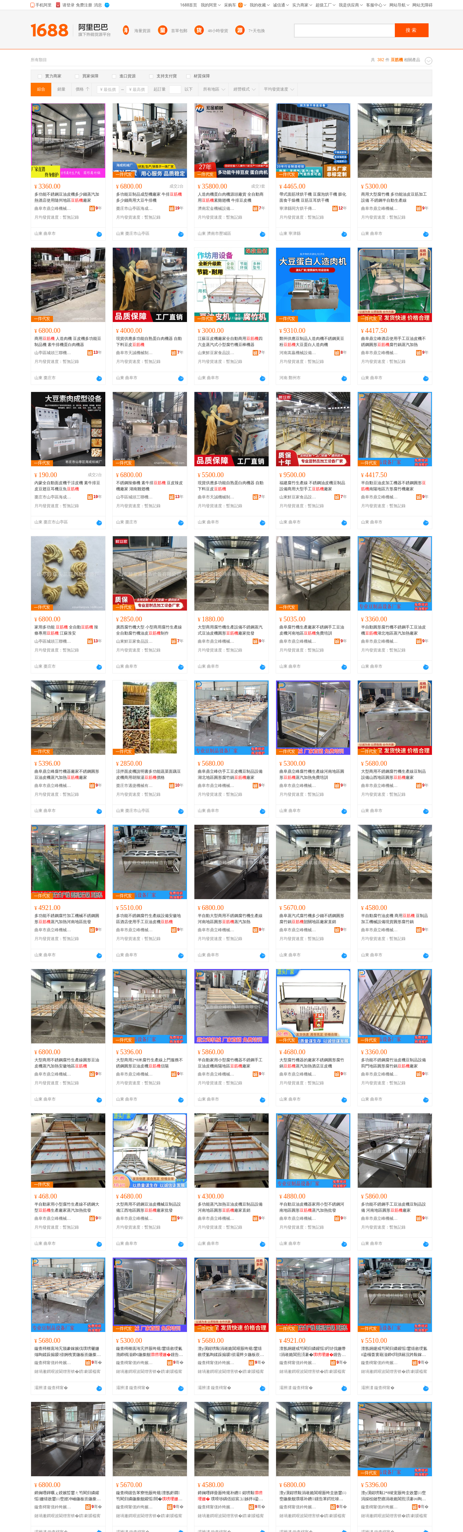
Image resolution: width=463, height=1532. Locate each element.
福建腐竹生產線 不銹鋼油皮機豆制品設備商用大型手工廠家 (312, 485)
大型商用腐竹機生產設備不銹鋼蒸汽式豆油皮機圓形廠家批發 (230, 630)
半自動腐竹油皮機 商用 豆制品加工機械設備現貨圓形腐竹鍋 (394, 918)
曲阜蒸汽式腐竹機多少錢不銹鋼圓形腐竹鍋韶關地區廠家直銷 (311, 918)
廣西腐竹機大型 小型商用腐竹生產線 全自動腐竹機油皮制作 (149, 630)
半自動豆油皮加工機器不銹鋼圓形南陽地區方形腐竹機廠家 (393, 485)
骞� (96, 1362)
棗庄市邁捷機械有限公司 (134, 785)
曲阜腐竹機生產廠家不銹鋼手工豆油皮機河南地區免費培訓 (311, 630)
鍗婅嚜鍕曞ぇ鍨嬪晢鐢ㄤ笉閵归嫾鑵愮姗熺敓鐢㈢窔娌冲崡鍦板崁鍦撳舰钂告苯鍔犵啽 (67, 1496)
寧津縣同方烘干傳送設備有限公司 (298, 208)
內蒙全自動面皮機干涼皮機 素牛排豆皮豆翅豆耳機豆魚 (67, 485)
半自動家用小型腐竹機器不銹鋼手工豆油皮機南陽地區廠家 (230, 1063)
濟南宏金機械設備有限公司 (216, 208)
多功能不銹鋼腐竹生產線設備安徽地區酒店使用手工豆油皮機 (148, 918)
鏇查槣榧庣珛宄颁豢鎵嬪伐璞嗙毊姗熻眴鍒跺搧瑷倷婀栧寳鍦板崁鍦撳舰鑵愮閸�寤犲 (67, 1352)
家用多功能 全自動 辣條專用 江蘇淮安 (66, 630)
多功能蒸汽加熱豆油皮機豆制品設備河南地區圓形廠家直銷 (230, 1207)
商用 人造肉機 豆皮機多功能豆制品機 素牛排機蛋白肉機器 (67, 341)
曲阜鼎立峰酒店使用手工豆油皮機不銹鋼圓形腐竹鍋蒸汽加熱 (393, 341)
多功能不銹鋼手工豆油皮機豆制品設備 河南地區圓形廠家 (393, 1207)
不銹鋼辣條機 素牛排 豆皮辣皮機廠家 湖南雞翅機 (149, 485)
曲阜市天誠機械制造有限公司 (134, 352)
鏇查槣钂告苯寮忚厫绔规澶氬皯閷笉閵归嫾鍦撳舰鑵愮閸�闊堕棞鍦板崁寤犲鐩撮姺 (149, 1496)
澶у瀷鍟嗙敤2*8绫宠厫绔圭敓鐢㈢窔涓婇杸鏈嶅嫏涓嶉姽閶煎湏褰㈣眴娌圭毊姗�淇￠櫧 (393, 1496)
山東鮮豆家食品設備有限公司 (216, 352)
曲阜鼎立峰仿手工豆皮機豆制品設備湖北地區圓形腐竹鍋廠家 (230, 774)
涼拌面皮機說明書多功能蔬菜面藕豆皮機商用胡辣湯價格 (148, 774)
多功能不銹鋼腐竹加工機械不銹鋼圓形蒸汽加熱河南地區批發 (66, 918)
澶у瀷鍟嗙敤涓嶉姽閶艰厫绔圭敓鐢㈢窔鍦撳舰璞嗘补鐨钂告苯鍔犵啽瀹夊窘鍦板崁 (312, 1496)
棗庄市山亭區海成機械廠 (134, 208)
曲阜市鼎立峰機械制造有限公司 (53, 208)
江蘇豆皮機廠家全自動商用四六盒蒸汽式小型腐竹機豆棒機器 (230, 341)
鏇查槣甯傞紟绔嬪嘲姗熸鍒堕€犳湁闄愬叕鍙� (53, 1362)
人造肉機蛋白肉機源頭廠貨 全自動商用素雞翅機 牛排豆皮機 (231, 197)
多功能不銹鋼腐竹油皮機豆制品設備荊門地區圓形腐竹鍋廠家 (393, 1063)
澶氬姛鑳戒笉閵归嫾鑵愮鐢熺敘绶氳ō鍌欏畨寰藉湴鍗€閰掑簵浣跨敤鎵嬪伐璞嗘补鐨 (394, 1352)
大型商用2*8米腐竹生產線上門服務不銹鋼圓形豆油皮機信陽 (149, 1063)
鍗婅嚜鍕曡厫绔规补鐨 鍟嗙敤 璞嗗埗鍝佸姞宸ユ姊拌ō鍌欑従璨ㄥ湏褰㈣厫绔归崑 (230, 1496)
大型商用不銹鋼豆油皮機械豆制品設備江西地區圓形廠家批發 (148, 1207)
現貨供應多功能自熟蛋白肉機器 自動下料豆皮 (149, 341)
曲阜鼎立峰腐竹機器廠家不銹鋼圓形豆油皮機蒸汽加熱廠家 (66, 774)
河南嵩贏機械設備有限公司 (298, 352)
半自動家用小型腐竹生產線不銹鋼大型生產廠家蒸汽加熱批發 (66, 1207)
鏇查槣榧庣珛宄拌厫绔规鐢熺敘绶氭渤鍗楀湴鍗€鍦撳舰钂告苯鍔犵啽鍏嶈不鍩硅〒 (149, 1352)
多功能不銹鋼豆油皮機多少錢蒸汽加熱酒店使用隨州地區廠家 (66, 197)
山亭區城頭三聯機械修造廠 (53, 352)
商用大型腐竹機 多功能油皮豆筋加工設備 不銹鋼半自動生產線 (394, 197)
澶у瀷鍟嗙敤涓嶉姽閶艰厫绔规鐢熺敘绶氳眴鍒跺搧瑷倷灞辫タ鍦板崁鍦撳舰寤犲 (231, 1352)
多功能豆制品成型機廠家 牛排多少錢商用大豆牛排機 (149, 197)
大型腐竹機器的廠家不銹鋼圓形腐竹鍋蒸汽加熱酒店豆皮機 (311, 1063)
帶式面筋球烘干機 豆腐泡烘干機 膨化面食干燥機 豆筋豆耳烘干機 (312, 197)
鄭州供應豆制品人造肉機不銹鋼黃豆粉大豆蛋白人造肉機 (311, 341)
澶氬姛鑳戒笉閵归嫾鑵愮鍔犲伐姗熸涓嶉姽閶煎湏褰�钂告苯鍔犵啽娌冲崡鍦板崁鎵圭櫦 (312, 1352)
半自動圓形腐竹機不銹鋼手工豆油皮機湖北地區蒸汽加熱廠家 (393, 630)
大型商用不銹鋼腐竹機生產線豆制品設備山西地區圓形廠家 (393, 774)
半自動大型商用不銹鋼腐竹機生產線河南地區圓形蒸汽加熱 (230, 918)
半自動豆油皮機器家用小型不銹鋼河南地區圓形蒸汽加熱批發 (311, 1207)
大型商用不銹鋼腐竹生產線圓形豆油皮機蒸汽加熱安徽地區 (66, 1063)
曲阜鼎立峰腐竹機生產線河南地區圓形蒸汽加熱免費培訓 (311, 774)
